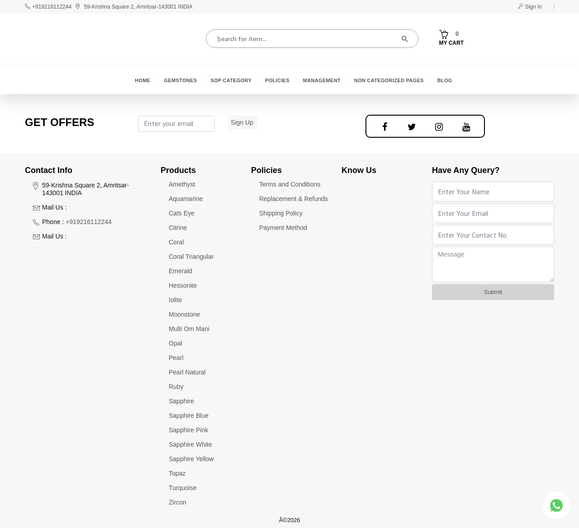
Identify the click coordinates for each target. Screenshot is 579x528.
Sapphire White (190, 444)
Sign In (530, 7)
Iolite (175, 300)
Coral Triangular (191, 256)
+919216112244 (51, 7)
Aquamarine (186, 198)
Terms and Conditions (289, 184)
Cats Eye (182, 213)
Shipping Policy (281, 213)
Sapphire (181, 401)
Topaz (177, 473)
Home (142, 80)
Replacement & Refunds (293, 198)
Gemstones (180, 80)
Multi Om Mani (189, 329)
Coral (176, 242)
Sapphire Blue (189, 415)
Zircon (177, 502)
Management (322, 80)
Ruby (176, 386)
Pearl (176, 357)
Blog (444, 80)
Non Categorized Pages (389, 80)
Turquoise (183, 488)
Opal (175, 343)
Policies (277, 80)
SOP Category (231, 80)
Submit (493, 292)
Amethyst (182, 184)
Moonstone (184, 314)
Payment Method (283, 227)
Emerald (180, 271)
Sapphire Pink (188, 430)
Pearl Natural (187, 372)
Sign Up (242, 122)
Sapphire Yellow (191, 459)
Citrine (178, 227)
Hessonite (183, 285)
